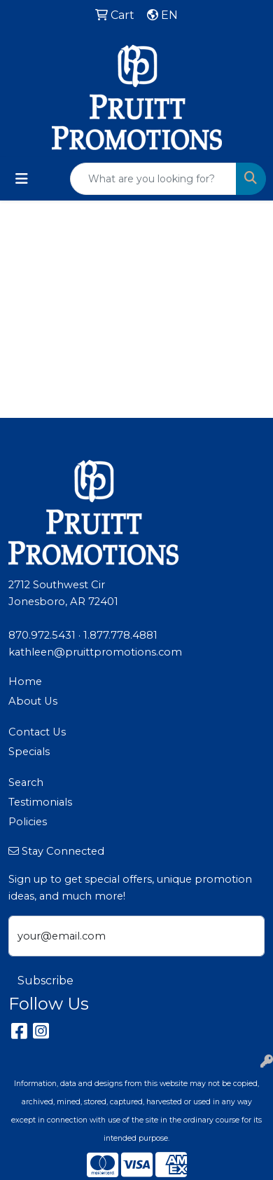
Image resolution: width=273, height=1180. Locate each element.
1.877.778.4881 (120, 635)
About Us (32, 701)
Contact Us (37, 732)
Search (25, 782)
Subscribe (46, 980)
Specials (29, 751)
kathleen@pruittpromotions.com (95, 652)
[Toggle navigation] (21, 179)
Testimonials (40, 802)
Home (25, 681)
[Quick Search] (153, 179)
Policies (27, 821)
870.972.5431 (42, 635)
